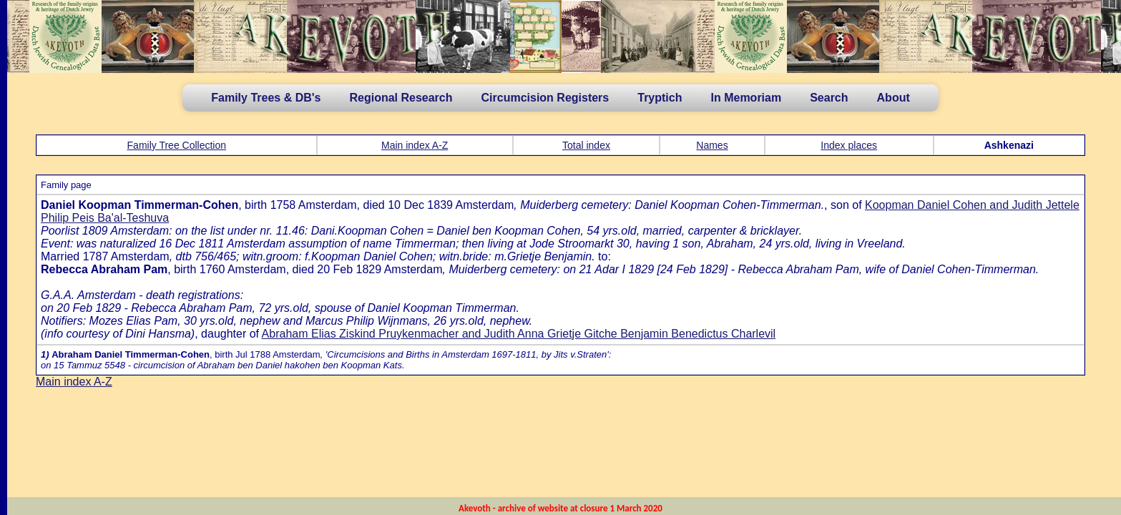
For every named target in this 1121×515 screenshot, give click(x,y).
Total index (586, 145)
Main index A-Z (414, 145)
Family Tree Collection (177, 145)
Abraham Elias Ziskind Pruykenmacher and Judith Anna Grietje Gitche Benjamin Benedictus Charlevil (519, 334)
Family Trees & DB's (265, 98)
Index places (849, 145)
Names (712, 145)
